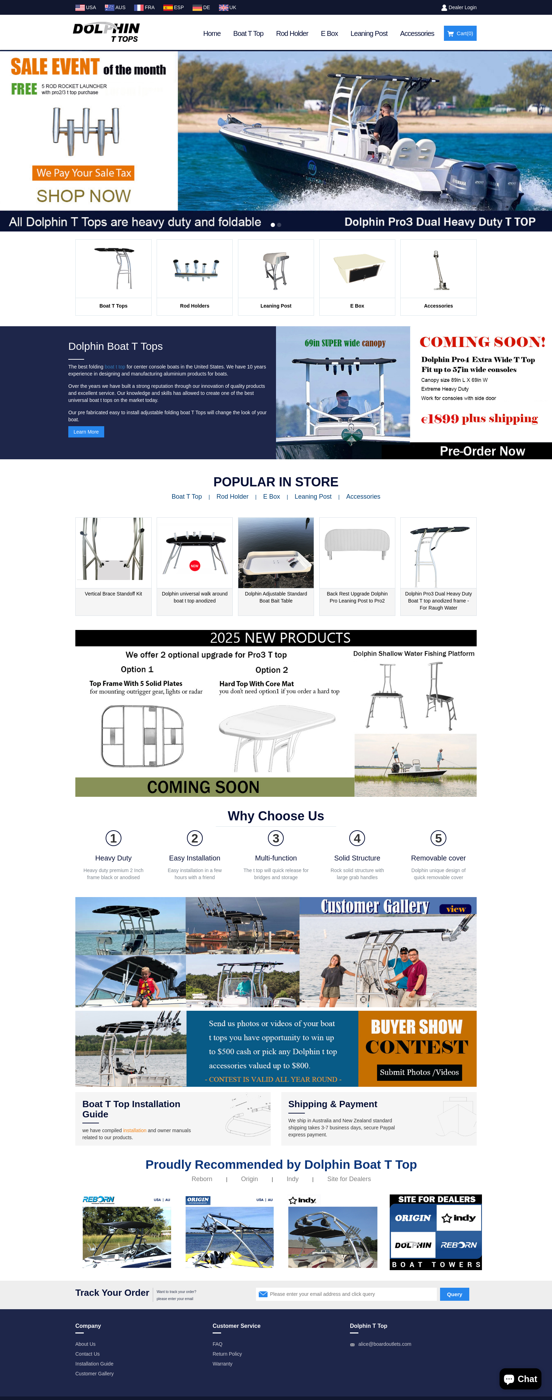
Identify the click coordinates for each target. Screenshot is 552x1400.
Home (211, 33)
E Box (329, 33)
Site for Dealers (349, 1179)
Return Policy (227, 1354)
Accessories (417, 33)
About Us (85, 1344)
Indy (293, 1179)
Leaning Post (369, 33)
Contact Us (87, 1354)
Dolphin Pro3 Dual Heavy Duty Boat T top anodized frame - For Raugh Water (438, 601)
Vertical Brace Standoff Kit (113, 594)
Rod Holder (292, 33)
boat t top (115, 367)
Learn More (86, 432)
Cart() (460, 33)
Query (454, 1294)
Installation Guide (94, 1364)
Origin (249, 1179)
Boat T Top (248, 33)
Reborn (202, 1179)
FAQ (217, 1344)
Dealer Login (463, 7)
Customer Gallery (94, 1373)
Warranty (222, 1364)
